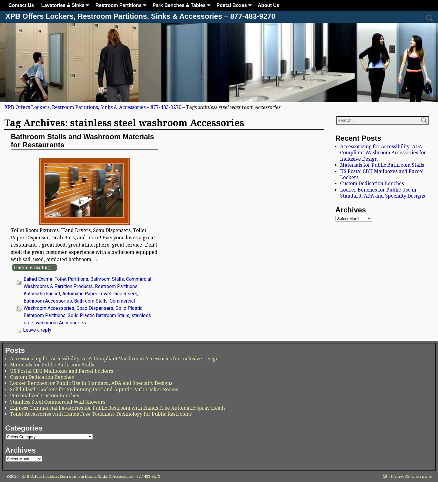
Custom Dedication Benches (372, 183)
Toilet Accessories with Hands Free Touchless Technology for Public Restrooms (101, 414)
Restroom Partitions (122, 5)
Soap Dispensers (94, 308)
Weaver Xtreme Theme (411, 476)
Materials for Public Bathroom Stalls (382, 165)
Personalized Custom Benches (44, 395)
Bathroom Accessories (48, 301)
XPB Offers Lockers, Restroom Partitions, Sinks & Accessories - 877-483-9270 (90, 476)
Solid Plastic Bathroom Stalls (98, 315)
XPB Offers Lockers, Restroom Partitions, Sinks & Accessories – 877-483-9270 (140, 16)
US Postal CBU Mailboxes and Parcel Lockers (61, 371)
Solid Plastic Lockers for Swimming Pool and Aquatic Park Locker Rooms (94, 389)
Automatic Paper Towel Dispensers (99, 294)
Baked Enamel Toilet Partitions (56, 279)
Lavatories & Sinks (66, 5)
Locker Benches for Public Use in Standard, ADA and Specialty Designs (382, 193)
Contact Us (21, 5)
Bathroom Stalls (107, 279)
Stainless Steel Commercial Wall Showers (57, 402)
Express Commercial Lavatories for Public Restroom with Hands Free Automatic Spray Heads (117, 408)
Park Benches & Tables (183, 5)
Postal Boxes (235, 5)
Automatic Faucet (42, 294)
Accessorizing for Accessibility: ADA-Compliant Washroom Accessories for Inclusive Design (383, 153)
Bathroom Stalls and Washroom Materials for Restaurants (82, 141)
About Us (268, 5)
